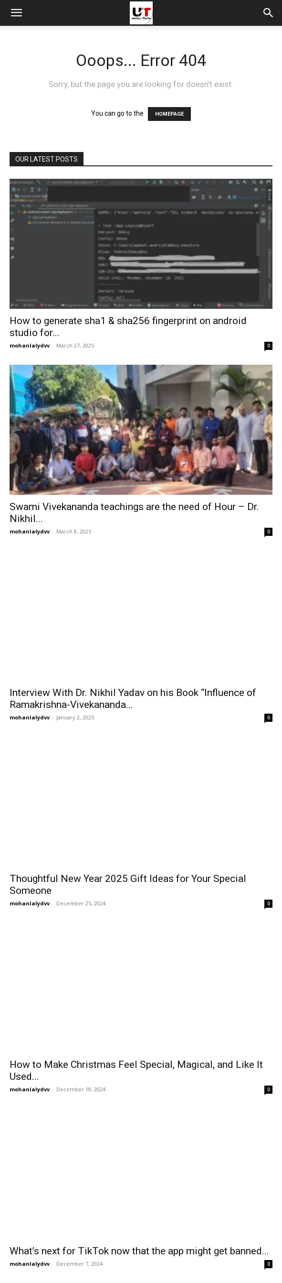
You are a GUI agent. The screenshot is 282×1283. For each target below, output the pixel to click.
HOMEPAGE (169, 114)
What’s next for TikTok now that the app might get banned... (139, 1251)
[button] (268, 13)
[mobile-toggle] (16, 13)
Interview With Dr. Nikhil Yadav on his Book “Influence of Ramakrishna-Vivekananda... (133, 698)
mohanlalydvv (30, 345)
